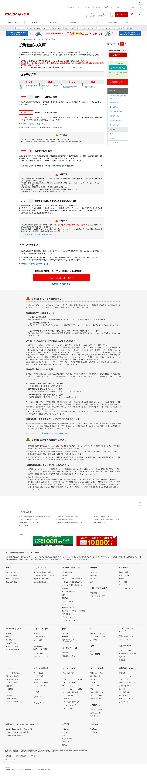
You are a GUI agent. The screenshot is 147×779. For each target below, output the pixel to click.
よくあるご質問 (96, 710)
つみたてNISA (11, 640)
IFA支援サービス (125, 695)
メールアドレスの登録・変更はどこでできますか (37, 235)
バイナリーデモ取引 (126, 639)
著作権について (24, 526)
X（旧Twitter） (67, 739)
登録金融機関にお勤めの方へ (28, 522)
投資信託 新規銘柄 (114, 120)
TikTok (64, 745)
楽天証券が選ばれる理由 (42, 572)
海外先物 (122, 660)
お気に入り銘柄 (96, 695)
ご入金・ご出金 (11, 682)
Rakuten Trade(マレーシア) (15, 735)
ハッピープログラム (41, 686)
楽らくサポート (96, 716)
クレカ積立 (123, 582)
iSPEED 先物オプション (71, 702)
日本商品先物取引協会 (43, 750)
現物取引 (65, 575)
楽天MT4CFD (95, 654)
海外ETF (93, 582)
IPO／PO (65, 604)
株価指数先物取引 (125, 650)
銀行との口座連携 (12, 676)
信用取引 (65, 588)
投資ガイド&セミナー (41, 579)
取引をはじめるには (97, 633)
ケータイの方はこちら (70, 705)
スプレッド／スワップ (98, 636)
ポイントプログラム (13, 673)
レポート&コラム (96, 686)
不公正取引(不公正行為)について (67, 516)
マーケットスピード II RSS (72, 679)
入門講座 (93, 640)
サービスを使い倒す (115, 111)
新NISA (8, 633)
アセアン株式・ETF (97, 596)
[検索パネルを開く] (111, 14)
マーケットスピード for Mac (72, 689)
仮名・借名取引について (102, 522)
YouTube (65, 732)
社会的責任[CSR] (125, 686)
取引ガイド (38, 39)
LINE (64, 735)
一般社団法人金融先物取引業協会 (28, 750)
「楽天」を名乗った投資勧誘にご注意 (106, 520)
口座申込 (118, 55)
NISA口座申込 (118, 68)
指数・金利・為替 (96, 673)
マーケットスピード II (70, 676)
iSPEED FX (66, 699)
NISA (110, 134)
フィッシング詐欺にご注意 (28, 520)
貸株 (63, 595)
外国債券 (65, 636)
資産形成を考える (114, 102)
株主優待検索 (95, 676)
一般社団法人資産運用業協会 (79, 750)
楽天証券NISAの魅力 (13, 649)
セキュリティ (123, 679)
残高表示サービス (40, 679)
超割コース (38, 697)
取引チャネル (67, 708)
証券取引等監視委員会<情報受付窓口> (69, 522)
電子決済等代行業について (128, 682)
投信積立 (111, 138)
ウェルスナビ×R (39, 636)
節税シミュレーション (42, 657)
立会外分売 (66, 614)
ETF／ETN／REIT (68, 601)
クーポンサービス (12, 699)
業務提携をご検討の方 (127, 699)
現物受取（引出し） (69, 656)
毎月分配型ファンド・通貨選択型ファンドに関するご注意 (47, 433)
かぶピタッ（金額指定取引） (73, 582)
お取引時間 (10, 689)
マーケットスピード (69, 682)
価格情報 (65, 653)
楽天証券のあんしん (41, 582)
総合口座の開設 (11, 575)
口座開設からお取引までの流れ (45, 575)
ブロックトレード (68, 617)
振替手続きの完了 (91, 87)
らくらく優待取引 (69, 591)
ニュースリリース (125, 676)
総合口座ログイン (12, 572)
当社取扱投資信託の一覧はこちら (33, 124)
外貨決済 (9, 686)
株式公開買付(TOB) (69, 607)
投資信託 (29, 39)
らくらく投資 (38, 640)
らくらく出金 (38, 676)
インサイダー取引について (103, 516)
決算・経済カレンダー (98, 692)
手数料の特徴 (67, 572)
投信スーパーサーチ (126, 588)
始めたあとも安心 (114, 125)
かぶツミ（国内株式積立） (72, 585)
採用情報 (122, 689)
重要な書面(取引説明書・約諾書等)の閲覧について (36, 516)
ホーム (21, 39)
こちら (68, 67)
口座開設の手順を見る (61, 284)
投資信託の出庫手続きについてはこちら (35, 264)
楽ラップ (37, 633)
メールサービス (11, 692)
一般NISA (9, 636)
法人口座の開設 (11, 582)
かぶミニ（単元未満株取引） (73, 579)
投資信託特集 (113, 143)
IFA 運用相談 (124, 692)
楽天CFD (93, 651)
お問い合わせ (95, 713)
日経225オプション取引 (127, 653)
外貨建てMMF (124, 575)
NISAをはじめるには (13, 646)
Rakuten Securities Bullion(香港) (17, 732)
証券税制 (9, 695)
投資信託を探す (113, 116)
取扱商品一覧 (38, 653)
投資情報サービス (12, 679)
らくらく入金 (38, 673)
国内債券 (65, 633)
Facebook (65, 742)
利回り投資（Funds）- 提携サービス (70, 641)
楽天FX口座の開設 (12, 579)
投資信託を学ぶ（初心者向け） (117, 97)
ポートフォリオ (96, 699)
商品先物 (122, 657)
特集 (92, 689)
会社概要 (122, 673)
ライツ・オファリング (70, 620)
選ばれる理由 (113, 107)
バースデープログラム (14, 702)
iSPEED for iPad (68, 695)
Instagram (65, 729)
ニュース (93, 682)
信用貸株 (66, 598)
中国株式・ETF (95, 593)
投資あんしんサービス (42, 682)
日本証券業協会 (14, 750)
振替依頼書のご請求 (70, 87)
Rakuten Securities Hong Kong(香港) (19, 729)
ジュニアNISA (11, 643)
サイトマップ (123, 702)
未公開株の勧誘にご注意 (64, 520)
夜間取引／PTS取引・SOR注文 (73, 611)
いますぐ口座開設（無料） (61, 278)
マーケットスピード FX (70, 686)
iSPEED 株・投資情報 (70, 692)
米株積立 (93, 579)
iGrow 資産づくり (68, 673)
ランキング (123, 585)
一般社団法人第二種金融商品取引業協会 (61, 750)
